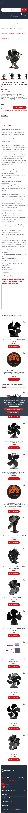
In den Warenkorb (19, 107)
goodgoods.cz (12, 809)
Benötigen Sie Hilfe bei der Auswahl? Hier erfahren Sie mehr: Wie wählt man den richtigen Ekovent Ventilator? (12, 281)
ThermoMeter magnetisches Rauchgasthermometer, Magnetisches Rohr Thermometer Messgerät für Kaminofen (14, 372)
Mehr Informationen (14, 406)
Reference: (4, 92)
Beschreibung (6, 125)
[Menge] (6, 107)
